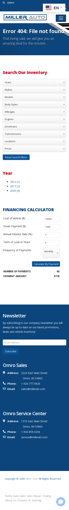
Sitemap (37, 500)
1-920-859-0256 (30, 432)
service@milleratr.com (34, 437)
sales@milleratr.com (33, 389)
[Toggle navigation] (61, 18)
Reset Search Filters (16, 157)
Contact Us (24, 500)
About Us (10, 500)
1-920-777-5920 (30, 383)
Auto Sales (19, 496)
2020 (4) (15, 190)
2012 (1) (15, 182)
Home (8, 496)
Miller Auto (32, 478)
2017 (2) (15, 186)
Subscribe (10, 351)
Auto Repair (34, 496)
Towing (46, 496)
